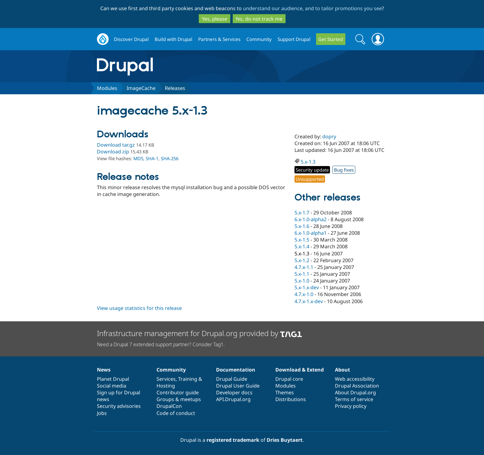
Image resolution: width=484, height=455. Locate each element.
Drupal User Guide (238, 385)
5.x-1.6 (301, 226)
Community (259, 39)
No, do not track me (259, 18)
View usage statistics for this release (139, 308)
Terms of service (354, 399)
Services (166, 379)
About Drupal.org (355, 392)
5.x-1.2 (301, 260)
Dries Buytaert (284, 440)
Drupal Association (357, 385)
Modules (107, 88)
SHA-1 (152, 158)
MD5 (138, 158)
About (342, 369)
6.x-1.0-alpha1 (310, 233)
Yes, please (214, 18)
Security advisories (119, 406)
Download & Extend (299, 369)
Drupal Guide (231, 379)
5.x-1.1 (301, 273)
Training (187, 379)
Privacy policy (350, 406)
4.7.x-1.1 (303, 267)
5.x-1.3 (308, 161)
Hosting (165, 385)
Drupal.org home (103, 39)
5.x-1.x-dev (306, 287)
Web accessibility (354, 379)
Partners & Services (219, 39)
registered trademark (233, 440)
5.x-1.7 (301, 212)
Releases (175, 88)
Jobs (102, 413)
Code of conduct (175, 413)
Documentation (235, 369)
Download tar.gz (116, 144)
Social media (111, 385)
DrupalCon (169, 406)
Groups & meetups (178, 399)
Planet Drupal (113, 379)
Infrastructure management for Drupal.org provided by (199, 333)
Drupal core (289, 379)
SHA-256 (169, 158)
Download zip (113, 151)
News (104, 369)
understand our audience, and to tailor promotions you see (312, 8)
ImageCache (141, 88)
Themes (284, 392)
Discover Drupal (131, 39)
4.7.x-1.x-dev (308, 301)
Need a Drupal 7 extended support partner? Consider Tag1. (161, 344)
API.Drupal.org (233, 399)
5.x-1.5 (301, 239)
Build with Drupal (173, 39)
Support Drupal (294, 39)
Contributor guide (177, 392)
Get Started (330, 39)
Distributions (290, 399)
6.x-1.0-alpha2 (310, 219)
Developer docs (234, 392)
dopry (329, 136)
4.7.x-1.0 (303, 294)
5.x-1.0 (301, 280)
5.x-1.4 (301, 246)
